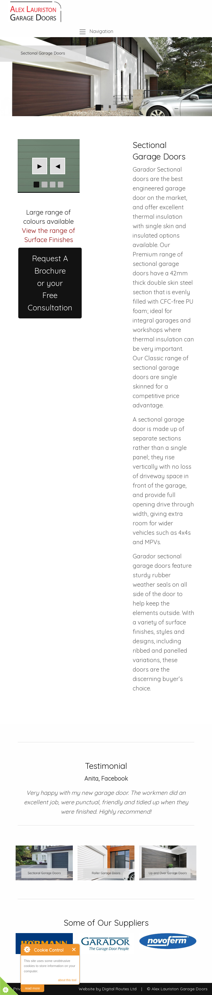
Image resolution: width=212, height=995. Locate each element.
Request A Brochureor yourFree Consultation (50, 283)
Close (74, 949)
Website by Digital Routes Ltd (108, 988)
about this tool (67, 980)
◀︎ (60, 166)
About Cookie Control (27, 949)
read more (32, 988)
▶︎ (42, 166)
